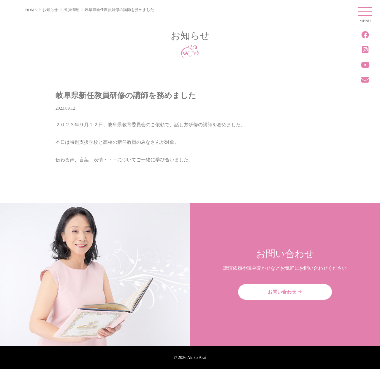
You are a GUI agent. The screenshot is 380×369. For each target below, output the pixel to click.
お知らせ (50, 9)
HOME (31, 9)
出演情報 (71, 9)
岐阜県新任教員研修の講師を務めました (119, 9)
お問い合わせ (285, 291)
